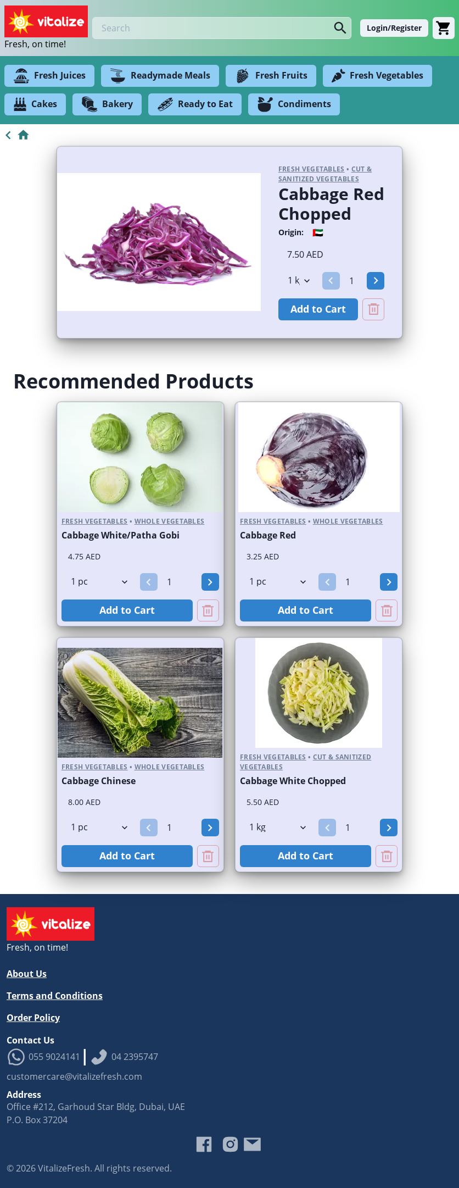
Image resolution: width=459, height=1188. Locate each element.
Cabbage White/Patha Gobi (120, 535)
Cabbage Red (268, 535)
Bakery (107, 104)
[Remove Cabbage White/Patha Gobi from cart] (208, 610)
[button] (331, 281)
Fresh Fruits (270, 76)
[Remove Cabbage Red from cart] (387, 610)
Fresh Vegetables (377, 75)
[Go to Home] (15, 135)
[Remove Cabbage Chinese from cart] (208, 856)
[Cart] (444, 28)
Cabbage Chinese (98, 781)
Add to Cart (318, 308)
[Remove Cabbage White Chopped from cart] (387, 856)
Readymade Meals (160, 76)
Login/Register (394, 28)
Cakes (35, 104)
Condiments (294, 104)
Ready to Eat (195, 104)
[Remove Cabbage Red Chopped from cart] (373, 309)
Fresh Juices (49, 76)
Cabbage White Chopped (293, 781)
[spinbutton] (353, 281)
